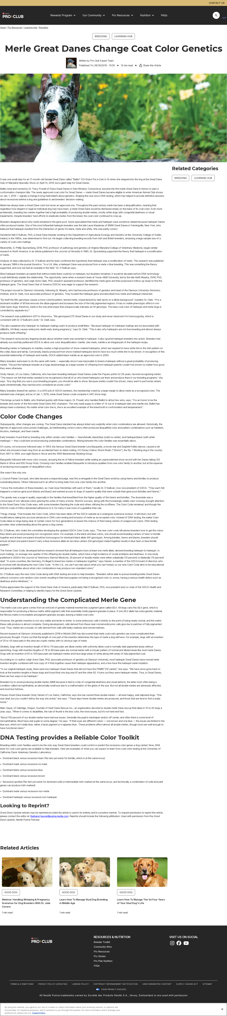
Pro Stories (100, 956)
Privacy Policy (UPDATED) (52, 984)
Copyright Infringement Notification (115, 984)
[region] (113, 1009)
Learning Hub (30, 27)
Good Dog (10, 892)
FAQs (164, 15)
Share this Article (150, 65)
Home (3, 27)
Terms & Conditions (22, 984)
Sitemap (207, 984)
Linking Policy (80, 984)
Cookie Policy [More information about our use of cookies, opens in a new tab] (38, 1013)
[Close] (222, 1009)
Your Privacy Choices (113, 989)
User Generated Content (157, 984)
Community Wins (103, 946)
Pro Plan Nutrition (103, 960)
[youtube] (186, 944)
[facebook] (179, 944)
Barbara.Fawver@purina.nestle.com (49, 816)
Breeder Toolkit (102, 942)
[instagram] (172, 944)
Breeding (43, 27)
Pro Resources (15, 27)
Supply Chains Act (187, 984)
